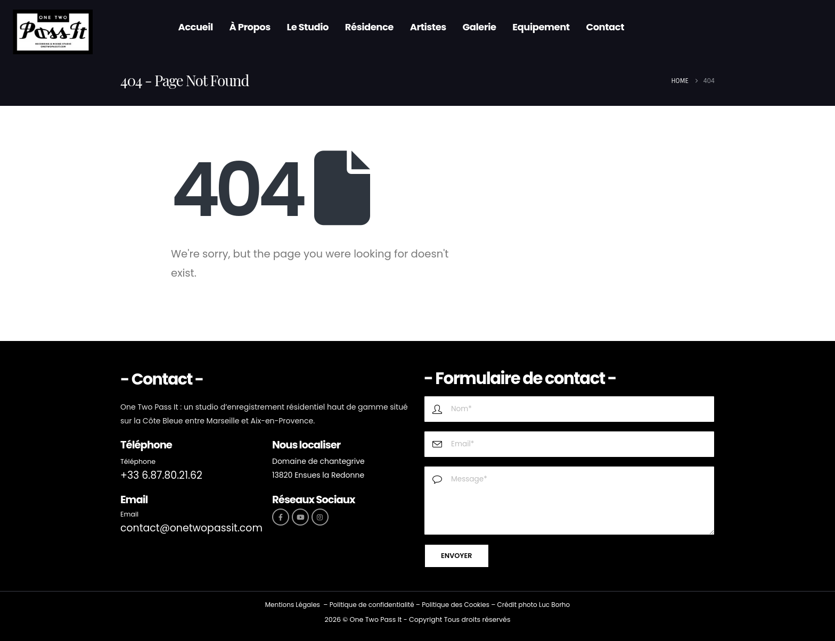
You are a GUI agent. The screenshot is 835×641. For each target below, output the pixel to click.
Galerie (479, 27)
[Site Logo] (53, 32)
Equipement (540, 27)
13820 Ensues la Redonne (318, 475)
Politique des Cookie (454, 604)
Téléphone (137, 461)
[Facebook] (280, 517)
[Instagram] (320, 517)
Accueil (195, 27)
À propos (250, 27)
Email (129, 514)
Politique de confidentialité (372, 604)
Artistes (428, 27)
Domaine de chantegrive (318, 461)
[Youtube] (300, 517)
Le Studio (308, 27)
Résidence (369, 27)
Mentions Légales (292, 604)
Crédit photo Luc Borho (533, 604)
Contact (605, 27)
